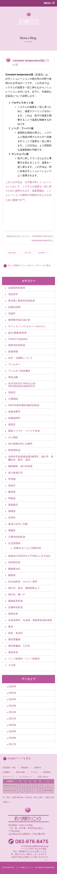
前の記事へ (13, 253)
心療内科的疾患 (16, 537)
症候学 (12, 517)
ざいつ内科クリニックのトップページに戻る (29, 265)
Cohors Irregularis (18, 339)
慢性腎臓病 (14, 639)
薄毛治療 (13, 377)
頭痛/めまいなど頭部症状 (27, 548)
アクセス (34, 772)
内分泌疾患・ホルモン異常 (22, 581)
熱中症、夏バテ (16, 594)
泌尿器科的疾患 (16, 287)
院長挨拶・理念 (9, 768)
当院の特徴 (21, 772)
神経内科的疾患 (16, 345)
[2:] (24, 200)
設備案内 (6, 772)
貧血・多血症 (15, 633)
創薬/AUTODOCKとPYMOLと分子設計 (29, 556)
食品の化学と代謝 (18, 524)
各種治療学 (14, 411)
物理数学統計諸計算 (19, 320)
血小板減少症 (15, 472)
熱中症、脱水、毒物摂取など (24, 588)
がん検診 (13, 437)
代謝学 (12, 313)
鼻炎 (10, 626)
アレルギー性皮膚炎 (19, 371)
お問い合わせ (43, 777)
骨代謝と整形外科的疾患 (21, 300)
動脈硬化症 (14, 568)
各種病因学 (14, 418)
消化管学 (13, 294)
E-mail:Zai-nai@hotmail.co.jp (34, 846)
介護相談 (13, 398)
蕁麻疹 (12, 530)
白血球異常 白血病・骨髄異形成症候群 (30, 620)
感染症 (12, 424)
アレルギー (14, 364)
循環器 (12, 511)
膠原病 (12, 492)
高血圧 (12, 485)
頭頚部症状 (14, 562)
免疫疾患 (13, 652)
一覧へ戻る (27, 253)
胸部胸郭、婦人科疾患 (20, 466)
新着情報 (13, 351)
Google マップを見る (19, 758)
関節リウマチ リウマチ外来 (24, 431)
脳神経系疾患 (15, 601)
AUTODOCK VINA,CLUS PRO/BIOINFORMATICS (21, 385)
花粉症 (12, 392)
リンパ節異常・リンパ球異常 (24, 658)
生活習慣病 (14, 543)
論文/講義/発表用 (17, 332)
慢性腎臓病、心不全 (19, 646)
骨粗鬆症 (13, 504)
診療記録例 (14, 307)
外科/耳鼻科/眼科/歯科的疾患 (23, 405)
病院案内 (24, 768)
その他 (12, 665)
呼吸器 (12, 498)
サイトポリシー (25, 777)
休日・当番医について (20, 358)
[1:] (22, 200)
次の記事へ (41, 253)
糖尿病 (12, 575)
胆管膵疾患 (14, 450)
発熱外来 (13, 613)
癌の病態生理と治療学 (20, 443)
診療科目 (37, 768)
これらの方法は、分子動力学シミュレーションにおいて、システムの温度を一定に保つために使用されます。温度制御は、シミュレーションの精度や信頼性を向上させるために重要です (28, 191)
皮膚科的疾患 (15, 607)
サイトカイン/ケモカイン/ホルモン (27, 326)
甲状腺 (12, 479)
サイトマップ (8, 777)
